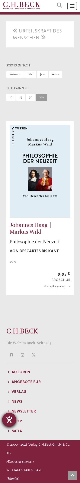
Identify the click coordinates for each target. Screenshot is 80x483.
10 (11, 97)
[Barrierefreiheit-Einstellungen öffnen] (9, 420)
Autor (55, 74)
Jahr (42, 74)
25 (20, 97)
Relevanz (15, 74)
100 (41, 97)
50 (30, 97)
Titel (30, 74)
